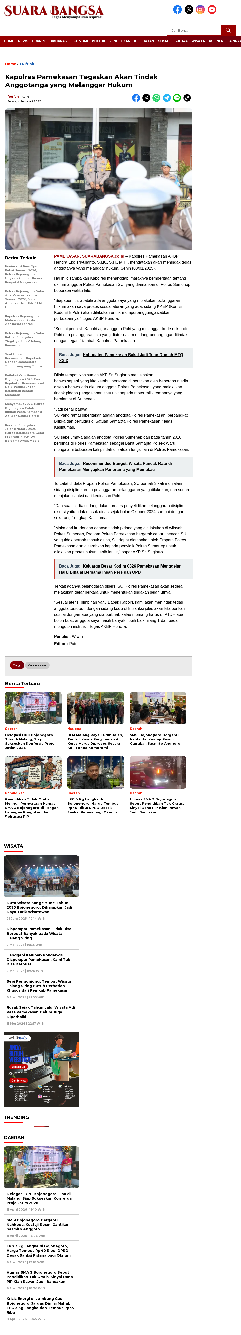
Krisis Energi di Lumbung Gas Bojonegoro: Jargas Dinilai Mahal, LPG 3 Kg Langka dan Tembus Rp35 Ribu (40, 1305)
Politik (98, 41)
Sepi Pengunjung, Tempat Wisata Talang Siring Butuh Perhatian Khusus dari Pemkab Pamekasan (39, 986)
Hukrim (39, 41)
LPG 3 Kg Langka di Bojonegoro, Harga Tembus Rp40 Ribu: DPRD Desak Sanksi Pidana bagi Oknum (39, 1251)
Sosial (164, 41)
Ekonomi (80, 41)
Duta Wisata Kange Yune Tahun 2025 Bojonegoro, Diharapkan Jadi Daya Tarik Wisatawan (39, 907)
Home (9, 41)
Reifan (13, 96)
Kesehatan (144, 41)
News (23, 41)
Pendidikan (119, 41)
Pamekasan (37, 665)
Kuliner (216, 41)
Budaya (181, 41)
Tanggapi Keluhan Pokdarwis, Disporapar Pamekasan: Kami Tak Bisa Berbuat (38, 959)
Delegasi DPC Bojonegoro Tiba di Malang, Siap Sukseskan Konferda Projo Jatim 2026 (39, 1198)
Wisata (198, 41)
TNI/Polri (27, 64)
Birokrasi (59, 41)
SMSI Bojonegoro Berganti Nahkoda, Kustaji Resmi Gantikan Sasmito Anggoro (38, 1224)
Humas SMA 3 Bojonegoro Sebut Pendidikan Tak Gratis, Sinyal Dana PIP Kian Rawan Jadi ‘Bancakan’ (40, 1277)
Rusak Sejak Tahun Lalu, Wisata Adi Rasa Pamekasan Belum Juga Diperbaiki (41, 1012)
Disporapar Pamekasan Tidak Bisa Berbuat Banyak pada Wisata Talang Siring (39, 933)
